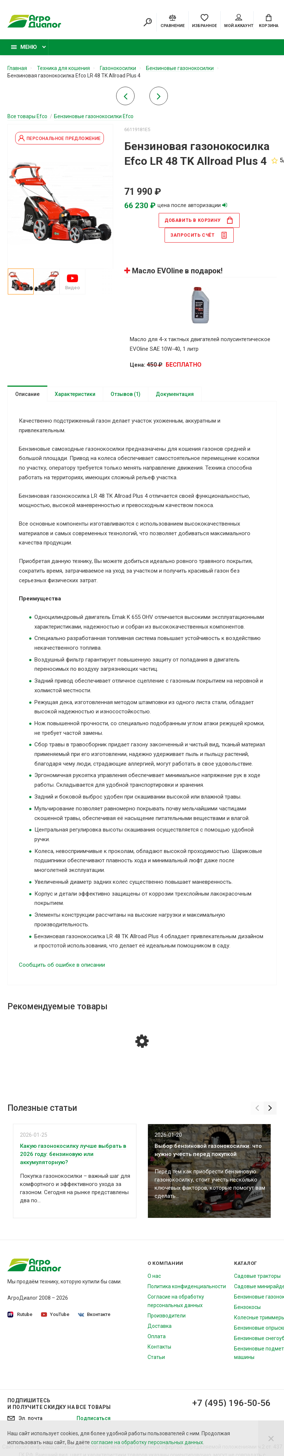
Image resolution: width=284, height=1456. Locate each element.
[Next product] (158, 98)
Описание (27, 394)
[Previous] (257, 1108)
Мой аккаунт (238, 21)
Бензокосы (247, 1307)
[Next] (270, 1108)
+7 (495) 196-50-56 (231, 1403)
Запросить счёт (198, 235)
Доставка (160, 1326)
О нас (154, 1276)
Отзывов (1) (126, 394)
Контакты (159, 1347)
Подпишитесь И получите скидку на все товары (59, 1403)
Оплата (157, 1336)
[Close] (271, 1438)
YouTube (55, 1314)
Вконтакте (94, 1314)
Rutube (20, 1315)
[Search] (147, 22)
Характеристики (75, 394)
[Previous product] (125, 98)
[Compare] (172, 20)
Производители (167, 1316)
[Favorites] (204, 20)
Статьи (156, 1357)
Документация (175, 394)
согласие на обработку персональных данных (147, 1442)
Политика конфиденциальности (187, 1286)
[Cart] (268, 20)
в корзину (199, 220)
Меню (24, 47)
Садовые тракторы (257, 1276)
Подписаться (94, 1418)
